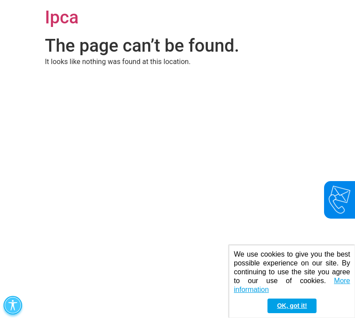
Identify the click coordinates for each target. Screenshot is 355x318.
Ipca (62, 17)
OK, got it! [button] (292, 305)
